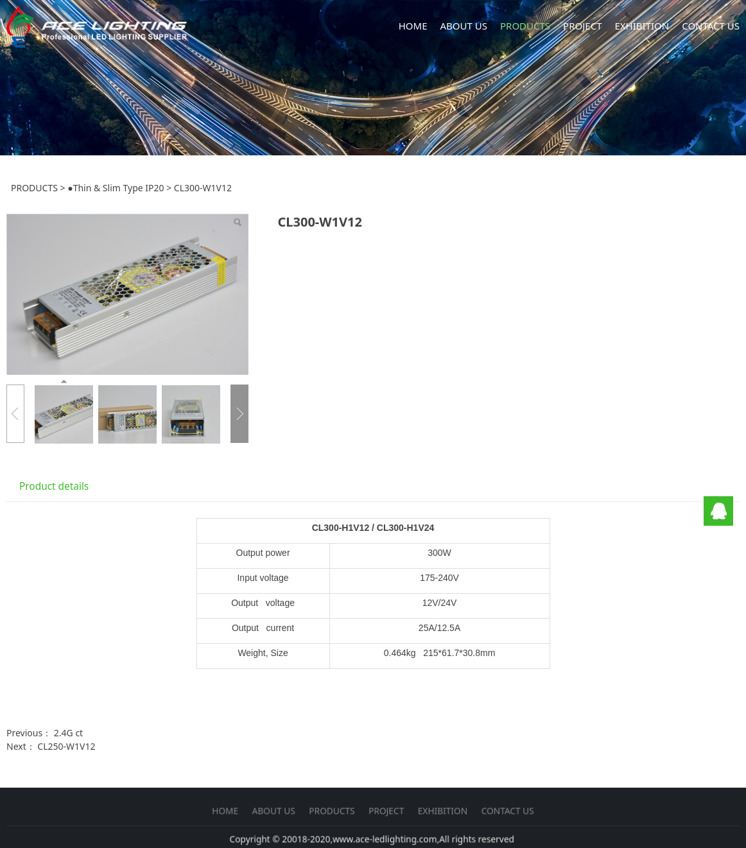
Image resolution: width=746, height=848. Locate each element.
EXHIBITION (641, 25)
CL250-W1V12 (66, 746)
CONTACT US (711, 25)
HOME (413, 25)
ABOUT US (463, 25)
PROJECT (582, 25)
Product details (54, 486)
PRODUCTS (525, 25)
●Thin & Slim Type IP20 (115, 188)
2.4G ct (68, 733)
